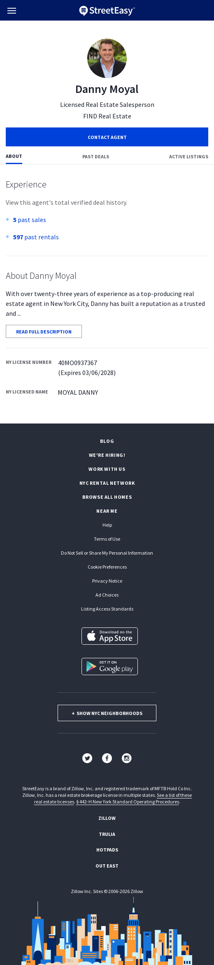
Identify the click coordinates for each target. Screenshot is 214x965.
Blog (107, 441)
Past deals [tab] (95, 156)
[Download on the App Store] (109, 636)
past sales (29, 219)
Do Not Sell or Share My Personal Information (107, 553)
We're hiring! (107, 455)
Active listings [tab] (188, 156)
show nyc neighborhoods (107, 713)
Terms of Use (107, 539)
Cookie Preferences (107, 567)
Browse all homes (107, 497)
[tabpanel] (107, 293)
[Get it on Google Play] (109, 666)
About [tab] (14, 156)
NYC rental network (107, 483)
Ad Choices (107, 595)
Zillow (107, 818)
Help (107, 525)
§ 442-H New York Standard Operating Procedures (127, 801)
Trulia (107, 834)
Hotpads (107, 850)
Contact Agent (107, 137)
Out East (107, 866)
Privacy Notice (107, 581)
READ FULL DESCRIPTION (44, 332)
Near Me (106, 511)
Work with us (106, 469)
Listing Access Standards (107, 609)
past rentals (36, 237)
